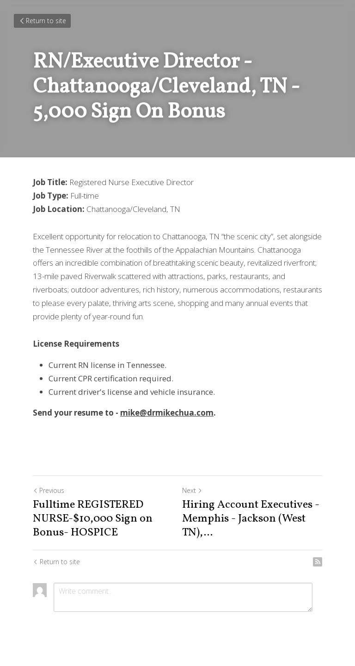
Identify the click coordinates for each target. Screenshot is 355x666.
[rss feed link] (317, 561)
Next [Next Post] (192, 490)
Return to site (42, 20)
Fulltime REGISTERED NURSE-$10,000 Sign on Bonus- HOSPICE (93, 519)
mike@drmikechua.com (167, 412)
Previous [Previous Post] (48, 490)
